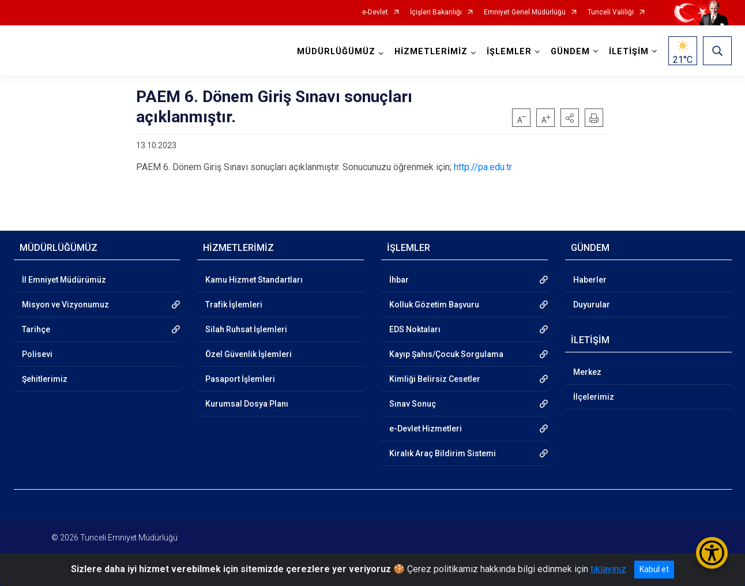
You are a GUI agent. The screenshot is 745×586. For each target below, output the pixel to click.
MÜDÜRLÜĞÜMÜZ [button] (336, 52)
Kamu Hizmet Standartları (254, 279)
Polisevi (37, 354)
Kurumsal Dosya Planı (246, 403)
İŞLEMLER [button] (509, 52)
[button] (569, 117)
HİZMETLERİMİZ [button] (431, 52)
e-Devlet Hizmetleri (425, 428)
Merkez (587, 372)
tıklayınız (608, 569)
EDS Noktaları (415, 329)
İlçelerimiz (593, 396)
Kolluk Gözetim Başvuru (434, 304)
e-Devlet (375, 12)
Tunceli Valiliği (611, 12)
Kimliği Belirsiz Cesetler (434, 379)
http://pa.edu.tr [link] (483, 166)
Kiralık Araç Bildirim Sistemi (442, 453)
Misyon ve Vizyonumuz (65, 304)
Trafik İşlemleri (233, 304)
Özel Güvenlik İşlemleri (248, 354)
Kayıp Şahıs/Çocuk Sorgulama (446, 354)
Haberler (590, 279)
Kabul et (654, 569)
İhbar (399, 279)
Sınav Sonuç (412, 403)
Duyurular (591, 304)
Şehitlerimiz (44, 379)
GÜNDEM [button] (570, 52)
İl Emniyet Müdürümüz (64, 279)
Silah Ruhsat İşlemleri (246, 329)
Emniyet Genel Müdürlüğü (525, 12)
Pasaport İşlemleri (240, 379)
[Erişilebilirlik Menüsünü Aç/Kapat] (712, 553)
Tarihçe (36, 329)
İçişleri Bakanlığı (436, 12)
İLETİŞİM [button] (629, 52)
